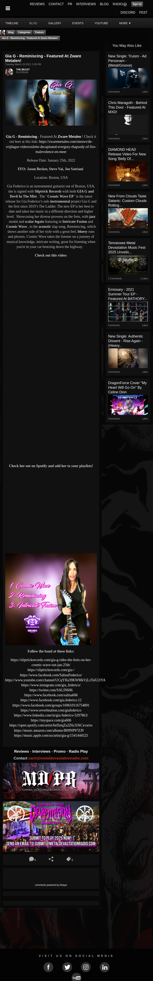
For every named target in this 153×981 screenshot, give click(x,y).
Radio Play (78, 751)
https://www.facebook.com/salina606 (51, 695)
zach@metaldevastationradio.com (58, 758)
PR (70, 4)
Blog (11, 32)
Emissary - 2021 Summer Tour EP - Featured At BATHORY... (127, 294)
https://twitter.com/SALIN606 (51, 690)
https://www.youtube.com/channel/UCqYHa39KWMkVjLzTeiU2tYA (55, 680)
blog (33, 23)
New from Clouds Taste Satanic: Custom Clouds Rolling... (127, 200)
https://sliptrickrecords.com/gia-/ (50, 670)
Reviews (22, 751)
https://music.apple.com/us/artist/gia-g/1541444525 (51, 735)
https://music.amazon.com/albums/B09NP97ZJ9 (48, 730)
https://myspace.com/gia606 (51, 720)
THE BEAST (23, 69)
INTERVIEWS (86, 4)
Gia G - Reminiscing (22, 137)
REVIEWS (37, 4)
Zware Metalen (69, 137)
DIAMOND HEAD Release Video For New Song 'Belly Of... (127, 154)
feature (39, 32)
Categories (24, 32)
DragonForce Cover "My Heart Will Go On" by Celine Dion (127, 387)
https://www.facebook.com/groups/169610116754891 (50, 705)
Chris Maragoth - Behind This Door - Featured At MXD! (127, 107)
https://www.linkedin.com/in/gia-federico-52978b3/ (51, 715)
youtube (101, 23)
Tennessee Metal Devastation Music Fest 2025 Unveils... (126, 247)
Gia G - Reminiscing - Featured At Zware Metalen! (30, 38)
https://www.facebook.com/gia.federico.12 (51, 700)
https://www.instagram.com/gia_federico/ (51, 685)
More (125, 23)
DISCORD (128, 12)
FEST (143, 12)
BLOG (104, 4)
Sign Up (137, 4)
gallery (54, 23)
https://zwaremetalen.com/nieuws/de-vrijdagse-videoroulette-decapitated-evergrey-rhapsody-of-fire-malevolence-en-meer (51, 147)
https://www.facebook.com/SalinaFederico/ (51, 675)
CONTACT (56, 4)
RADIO (118, 4)
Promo (60, 751)
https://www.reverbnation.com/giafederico (51, 710)
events (77, 23)
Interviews (41, 751)
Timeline (11, 23)
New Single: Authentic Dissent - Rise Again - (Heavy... (125, 341)
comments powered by (51, 885)
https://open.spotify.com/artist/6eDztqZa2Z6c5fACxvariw (51, 725)
